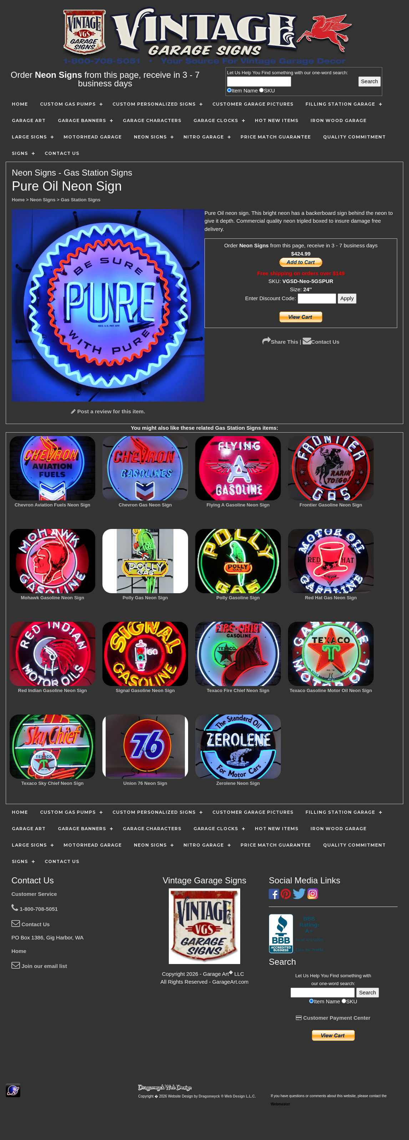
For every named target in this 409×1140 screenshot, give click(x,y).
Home (18, 951)
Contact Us (321, 342)
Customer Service (34, 894)
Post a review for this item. (108, 411)
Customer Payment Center (333, 1018)
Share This (280, 342)
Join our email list (39, 966)
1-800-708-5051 (34, 909)
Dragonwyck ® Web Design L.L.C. (227, 1096)
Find (266, 72)
